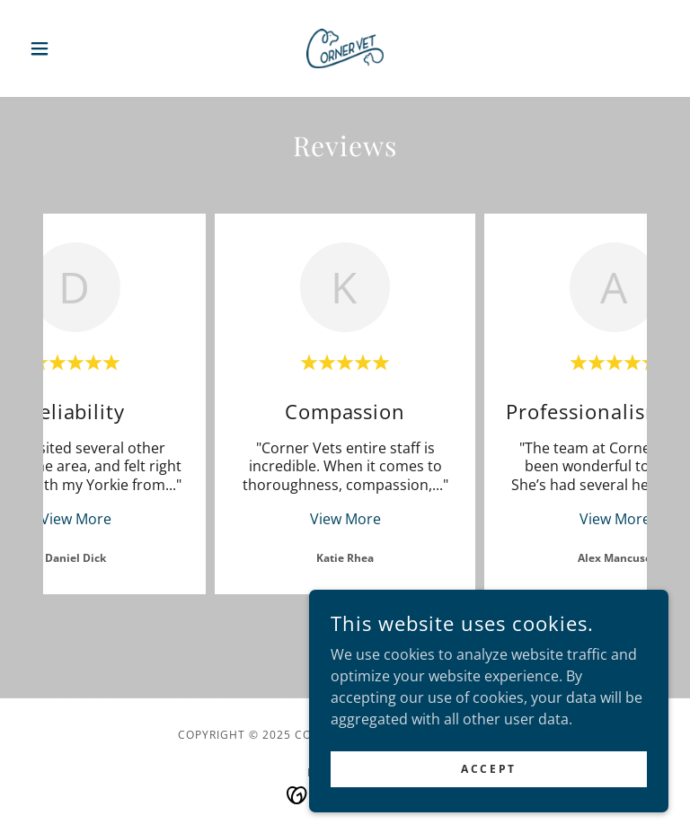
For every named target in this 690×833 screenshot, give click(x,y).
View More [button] (75, 519)
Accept (488, 768)
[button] (70, 48)
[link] (345, 48)
